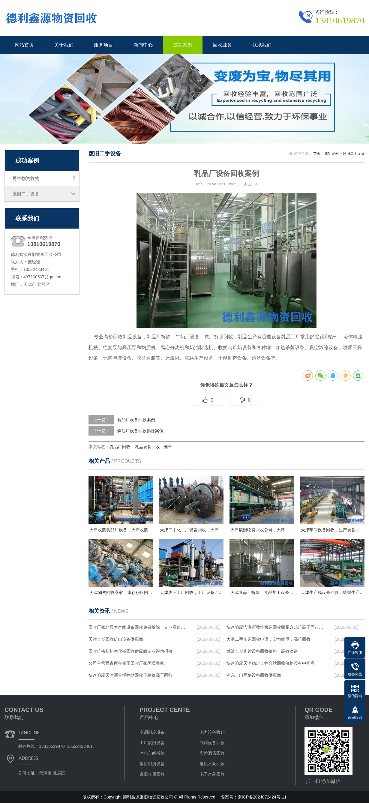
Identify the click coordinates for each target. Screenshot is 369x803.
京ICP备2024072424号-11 (262, 797)
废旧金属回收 (152, 774)
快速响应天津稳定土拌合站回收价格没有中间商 (270, 663)
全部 (168, 446)
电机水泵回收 (212, 763)
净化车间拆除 (152, 753)
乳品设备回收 (147, 446)
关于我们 (64, 44)
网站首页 (24, 44)
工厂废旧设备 (152, 742)
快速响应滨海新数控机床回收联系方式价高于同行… (274, 627)
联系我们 (262, 44)
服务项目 (103, 44)
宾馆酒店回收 (212, 753)
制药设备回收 (212, 742)
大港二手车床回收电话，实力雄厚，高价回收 (268, 639)
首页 (316, 153)
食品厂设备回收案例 (136, 419)
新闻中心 (143, 44)
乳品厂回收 (120, 446)
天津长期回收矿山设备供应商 (115, 639)
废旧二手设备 (25, 193)
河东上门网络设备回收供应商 (253, 675)
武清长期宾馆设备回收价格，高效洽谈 (262, 651)
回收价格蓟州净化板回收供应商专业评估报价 (130, 651)
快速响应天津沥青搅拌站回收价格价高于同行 (130, 675)
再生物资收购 (25, 178)
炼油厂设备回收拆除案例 (140, 430)
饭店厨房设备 (152, 763)
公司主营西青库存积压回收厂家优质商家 (126, 663)
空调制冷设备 (152, 732)
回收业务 (222, 44)
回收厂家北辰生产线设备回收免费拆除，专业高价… (136, 627)
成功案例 (182, 44)
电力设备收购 (212, 732)
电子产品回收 (212, 774)
